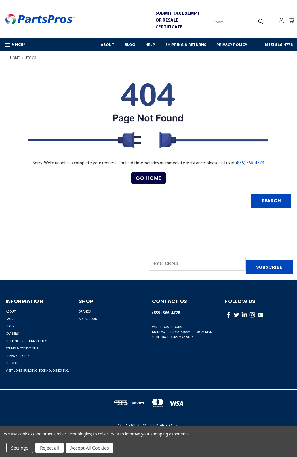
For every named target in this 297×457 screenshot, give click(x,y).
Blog (130, 45)
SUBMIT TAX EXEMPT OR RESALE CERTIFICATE (177, 20)
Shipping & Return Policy (26, 341)
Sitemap (12, 363)
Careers (12, 334)
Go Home (148, 178)
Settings (19, 448)
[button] (148, 178)
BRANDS (85, 311)
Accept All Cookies (89, 448)
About (107, 45)
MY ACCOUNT (89, 319)
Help (150, 45)
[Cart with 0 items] (291, 20)
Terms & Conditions (22, 348)
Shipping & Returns (185, 45)
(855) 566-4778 (279, 45)
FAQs (9, 319)
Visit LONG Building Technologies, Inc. (37, 370)
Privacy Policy (231, 45)
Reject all (49, 448)
